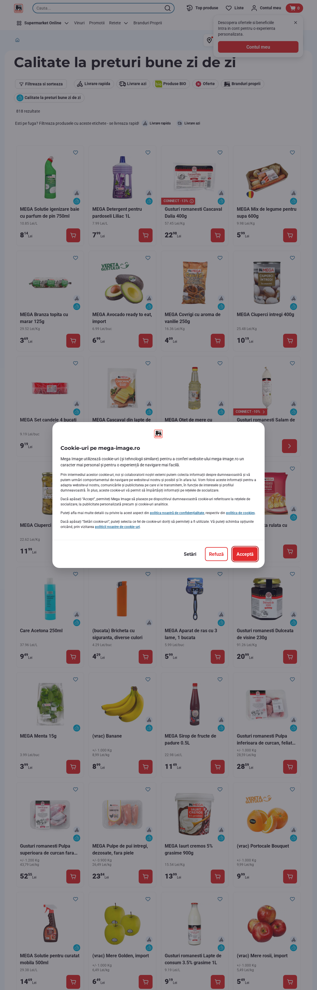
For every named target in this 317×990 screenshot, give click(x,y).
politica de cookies (240, 513)
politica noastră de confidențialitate (177, 513)
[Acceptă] (245, 554)
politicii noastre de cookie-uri (117, 527)
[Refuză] (216, 554)
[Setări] (190, 554)
